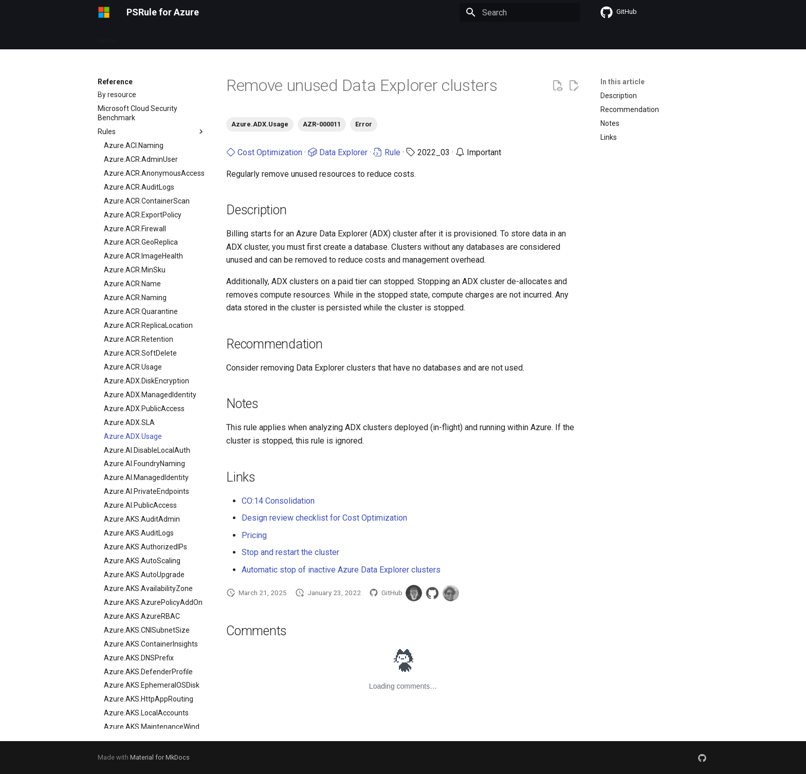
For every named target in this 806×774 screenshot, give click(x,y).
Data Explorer (338, 152)
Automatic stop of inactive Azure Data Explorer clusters (341, 570)
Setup (240, 37)
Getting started (154, 37)
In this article (622, 82)
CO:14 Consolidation (278, 501)
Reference (279, 37)
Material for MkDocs (160, 757)
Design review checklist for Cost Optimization (324, 518)
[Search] (520, 12)
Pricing (254, 535)
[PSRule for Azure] (104, 12)
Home (107, 37)
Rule (386, 152)
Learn (365, 37)
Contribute (326, 37)
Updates (204, 37)
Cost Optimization (264, 152)
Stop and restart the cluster (290, 552)
